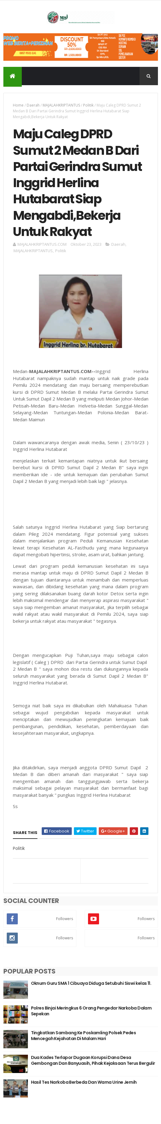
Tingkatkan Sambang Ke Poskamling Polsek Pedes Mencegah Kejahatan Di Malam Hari (83, 1036)
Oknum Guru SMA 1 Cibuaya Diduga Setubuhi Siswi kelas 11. (91, 983)
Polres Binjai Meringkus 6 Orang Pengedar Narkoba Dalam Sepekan (91, 1011)
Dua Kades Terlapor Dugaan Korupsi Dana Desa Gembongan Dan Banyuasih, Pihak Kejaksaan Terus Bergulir (93, 1060)
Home (18, 105)
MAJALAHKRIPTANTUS (61, 105)
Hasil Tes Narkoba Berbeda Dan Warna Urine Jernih (84, 1082)
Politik (88, 105)
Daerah (33, 105)
